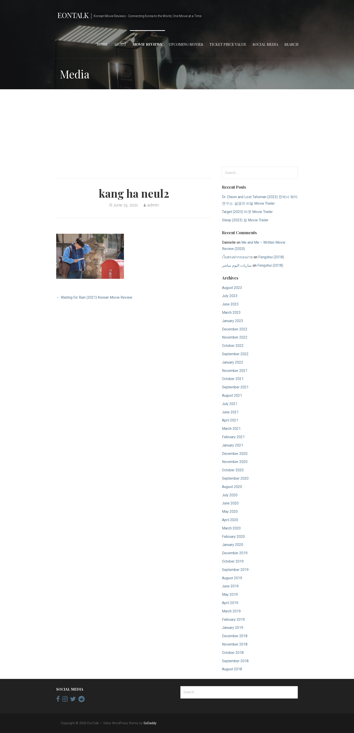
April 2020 (230, 520)
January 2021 (232, 445)
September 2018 (235, 661)
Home (102, 44)
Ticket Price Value (228, 44)
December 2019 (234, 553)
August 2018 (232, 669)
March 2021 (231, 428)
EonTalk (72, 15)
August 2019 (232, 578)
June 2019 (230, 586)
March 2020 (231, 528)
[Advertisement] (177, 128)
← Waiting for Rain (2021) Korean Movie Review (94, 297)
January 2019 (232, 627)
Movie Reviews (147, 44)
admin (153, 205)
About (120, 44)
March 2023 (231, 312)
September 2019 (235, 570)
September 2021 (235, 387)
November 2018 (234, 644)
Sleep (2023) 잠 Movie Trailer (245, 220)
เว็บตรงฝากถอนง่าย (237, 257)
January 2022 (232, 362)
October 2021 (233, 379)
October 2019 (233, 561)
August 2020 (232, 487)
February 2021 (233, 437)
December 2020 (234, 453)
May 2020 (230, 511)
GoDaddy (150, 723)
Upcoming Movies (186, 44)
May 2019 (230, 594)
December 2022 (234, 329)
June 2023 (230, 304)
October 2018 (233, 653)
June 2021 (230, 412)
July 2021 (230, 404)
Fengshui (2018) (271, 257)
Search (291, 44)
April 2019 (230, 603)
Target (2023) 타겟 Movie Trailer (247, 212)
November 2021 (234, 371)
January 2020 (232, 545)
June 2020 (230, 503)
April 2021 (230, 420)
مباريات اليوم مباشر (237, 265)
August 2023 (232, 288)
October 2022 (233, 346)
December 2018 (234, 636)
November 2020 (234, 462)
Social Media (265, 44)
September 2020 (235, 478)
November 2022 (234, 337)
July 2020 (230, 495)
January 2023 (232, 321)
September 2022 (235, 354)
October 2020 (233, 470)
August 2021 (232, 395)
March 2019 (231, 611)
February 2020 (233, 536)
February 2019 (233, 619)
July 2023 (230, 296)
